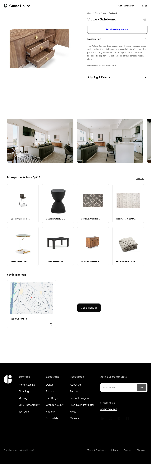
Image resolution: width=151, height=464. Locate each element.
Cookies (127, 450)
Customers (66, 6)
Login (144, 6)
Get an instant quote (128, 6)
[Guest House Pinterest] (102, 419)
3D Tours (23, 411)
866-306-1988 (108, 409)
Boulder (50, 391)
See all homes (89, 308)
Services (46, 6)
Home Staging (26, 384)
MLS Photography (29, 404)
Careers (74, 418)
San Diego (52, 398)
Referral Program (80, 398)
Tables (97, 13)
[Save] (144, 20)
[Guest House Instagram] (110, 419)
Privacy (114, 450)
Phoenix (50, 411)
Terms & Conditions (96, 450)
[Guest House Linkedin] (119, 419)
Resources (89, 6)
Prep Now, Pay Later (82, 404)
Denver (50, 384)
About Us (75, 384)
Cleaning (23, 391)
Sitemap (141, 450)
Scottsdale (52, 418)
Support (74, 391)
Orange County (55, 404)
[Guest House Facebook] (127, 419)
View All (140, 178)
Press (73, 411)
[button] (117, 39)
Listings (107, 5)
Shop (89, 13)
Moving (22, 398)
